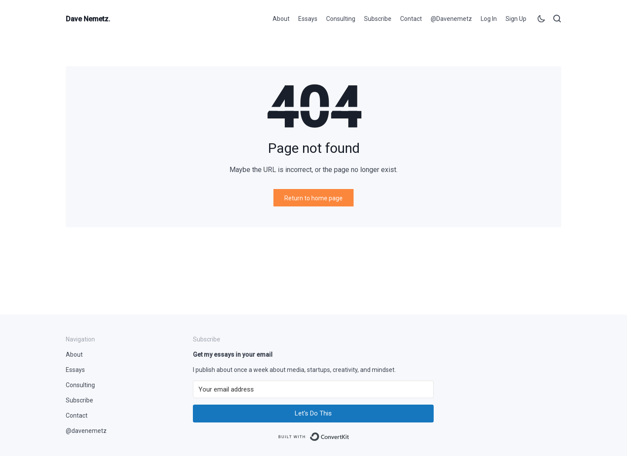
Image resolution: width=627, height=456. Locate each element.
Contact (411, 18)
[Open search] (557, 20)
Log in (489, 18)
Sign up (516, 18)
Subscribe (377, 18)
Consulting (340, 18)
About (281, 18)
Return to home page (313, 198)
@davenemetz (451, 18)
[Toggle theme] (541, 20)
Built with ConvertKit (349, 433)
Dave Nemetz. (88, 19)
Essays (307, 18)
